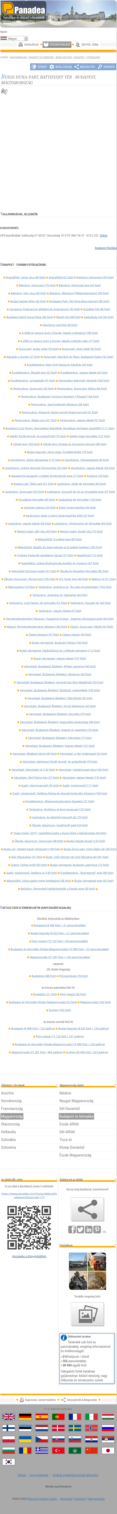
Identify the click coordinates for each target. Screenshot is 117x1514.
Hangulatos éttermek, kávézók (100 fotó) (83, 380)
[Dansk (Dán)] (58, 1428)
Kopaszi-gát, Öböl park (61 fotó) (34, 484)
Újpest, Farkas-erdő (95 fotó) (29, 865)
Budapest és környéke (41, 57)
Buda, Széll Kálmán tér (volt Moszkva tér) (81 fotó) (77, 857)
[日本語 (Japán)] (108, 1450)
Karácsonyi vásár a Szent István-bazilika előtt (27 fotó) (60, 515)
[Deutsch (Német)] (25, 1416)
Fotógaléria (93, 57)
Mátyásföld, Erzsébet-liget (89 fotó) (60, 539)
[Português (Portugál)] (58, 1416)
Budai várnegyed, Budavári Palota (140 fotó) (60, 642)
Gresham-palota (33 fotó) (40, 507)
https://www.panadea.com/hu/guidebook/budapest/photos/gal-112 (29, 1195)
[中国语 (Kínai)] (91, 1450)
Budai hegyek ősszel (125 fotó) (86, 841)
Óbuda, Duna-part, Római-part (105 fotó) (29, 579)
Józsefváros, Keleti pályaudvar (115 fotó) (36, 460)
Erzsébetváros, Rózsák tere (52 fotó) (34, 372)
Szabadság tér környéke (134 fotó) (79, 499)
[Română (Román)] (25, 1450)
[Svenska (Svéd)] (75, 1428)
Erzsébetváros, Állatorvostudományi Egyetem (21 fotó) (60, 801)
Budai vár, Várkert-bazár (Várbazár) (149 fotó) (31, 849)
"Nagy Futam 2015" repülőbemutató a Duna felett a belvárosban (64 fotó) (59, 833)
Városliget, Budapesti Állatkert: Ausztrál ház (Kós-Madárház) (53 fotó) (59, 682)
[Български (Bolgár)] (8, 1450)
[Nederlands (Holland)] (41, 1428)
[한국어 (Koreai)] (8, 1461)
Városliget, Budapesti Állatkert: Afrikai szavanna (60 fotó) (60, 666)
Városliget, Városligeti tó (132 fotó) (33, 769)
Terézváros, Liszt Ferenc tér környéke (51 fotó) (38, 603)
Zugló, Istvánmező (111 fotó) (80, 785)
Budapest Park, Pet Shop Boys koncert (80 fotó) (79, 301)
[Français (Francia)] (75, 1416)
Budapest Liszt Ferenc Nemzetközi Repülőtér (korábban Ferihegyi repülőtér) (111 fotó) (59, 428)
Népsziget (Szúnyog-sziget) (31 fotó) (33, 571)
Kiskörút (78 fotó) (97, 476)
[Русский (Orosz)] (108, 1428)
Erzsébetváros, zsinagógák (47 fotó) (32, 380)
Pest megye (60, 941)
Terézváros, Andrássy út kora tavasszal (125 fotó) (60, 809)
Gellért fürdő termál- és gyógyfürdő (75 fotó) (38, 436)
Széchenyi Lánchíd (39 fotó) (60, 325)
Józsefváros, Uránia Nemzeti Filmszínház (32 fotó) (36, 468)
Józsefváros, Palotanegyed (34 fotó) (87, 460)
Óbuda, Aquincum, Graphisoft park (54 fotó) (60, 825)
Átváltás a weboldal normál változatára (75, 1475)
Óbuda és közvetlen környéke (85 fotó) (84, 571)
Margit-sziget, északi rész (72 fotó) (81, 531)
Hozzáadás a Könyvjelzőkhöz (29, 1256)
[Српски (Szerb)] (108, 1439)
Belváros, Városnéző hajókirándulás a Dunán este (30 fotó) (58, 888)
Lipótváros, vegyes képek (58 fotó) (29, 523)
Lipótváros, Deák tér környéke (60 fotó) (81, 484)
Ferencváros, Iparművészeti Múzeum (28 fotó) (60, 404)
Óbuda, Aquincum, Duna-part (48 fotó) (39, 841)
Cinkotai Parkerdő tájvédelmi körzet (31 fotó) (45, 555)
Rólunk (22, 1475)
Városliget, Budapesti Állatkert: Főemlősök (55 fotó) (59, 698)
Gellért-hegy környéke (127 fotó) (89, 436)
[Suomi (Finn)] (8, 1428)
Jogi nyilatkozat (38, 1475)
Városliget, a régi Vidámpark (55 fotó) (83, 753)
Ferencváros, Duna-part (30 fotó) (33, 388)
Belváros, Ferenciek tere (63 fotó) (80, 285)
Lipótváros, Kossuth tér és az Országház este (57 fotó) (81, 492)
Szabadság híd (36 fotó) (99, 317)
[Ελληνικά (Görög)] (41, 1450)
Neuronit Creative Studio (42, 1499)
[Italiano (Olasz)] (91, 1416)
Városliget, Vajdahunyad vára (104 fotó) (83, 769)
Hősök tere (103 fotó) (26, 444)
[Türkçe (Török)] (58, 1450)
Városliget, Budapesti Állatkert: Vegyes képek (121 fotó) (60, 746)
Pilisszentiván (73, 976)
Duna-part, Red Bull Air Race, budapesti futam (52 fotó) (78, 357)
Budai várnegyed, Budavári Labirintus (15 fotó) (79, 865)
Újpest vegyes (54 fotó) (76, 634)
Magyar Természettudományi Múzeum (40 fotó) (37, 626)
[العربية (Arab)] (75, 1450)
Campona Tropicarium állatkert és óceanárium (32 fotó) (44, 309)
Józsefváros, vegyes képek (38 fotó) (93, 468)
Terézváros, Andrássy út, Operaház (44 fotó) (59, 595)
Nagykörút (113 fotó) (90, 555)
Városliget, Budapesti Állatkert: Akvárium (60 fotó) (59, 674)
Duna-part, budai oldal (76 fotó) (39, 349)
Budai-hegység (64, 57)
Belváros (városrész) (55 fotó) (95, 277)
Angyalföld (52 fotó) (61, 277)
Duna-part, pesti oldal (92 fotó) (81, 349)
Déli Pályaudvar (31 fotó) (26, 857)
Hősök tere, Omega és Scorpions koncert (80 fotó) (74, 444)
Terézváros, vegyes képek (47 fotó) (59, 611)
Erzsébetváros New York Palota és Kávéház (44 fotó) (60, 364)
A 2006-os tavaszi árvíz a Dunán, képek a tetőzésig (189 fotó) (60, 333)
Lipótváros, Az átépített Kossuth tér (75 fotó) (60, 817)
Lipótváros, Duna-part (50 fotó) (24, 492)
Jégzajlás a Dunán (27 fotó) (23, 357)
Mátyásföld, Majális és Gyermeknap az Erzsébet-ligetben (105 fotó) (60, 547)
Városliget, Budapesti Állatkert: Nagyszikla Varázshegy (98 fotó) (60, 722)
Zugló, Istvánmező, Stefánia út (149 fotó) (31, 873)
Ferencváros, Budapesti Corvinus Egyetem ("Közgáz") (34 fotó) (60, 396)
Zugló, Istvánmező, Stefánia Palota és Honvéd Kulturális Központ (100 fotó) (59, 793)
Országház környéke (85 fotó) (36, 499)
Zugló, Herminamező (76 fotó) (40, 785)
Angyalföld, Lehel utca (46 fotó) (25, 277)
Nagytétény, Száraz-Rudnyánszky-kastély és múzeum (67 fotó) (60, 563)
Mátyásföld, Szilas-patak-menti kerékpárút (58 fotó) (38, 881)
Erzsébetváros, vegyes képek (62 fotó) (84, 372)
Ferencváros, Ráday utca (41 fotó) (36, 420)
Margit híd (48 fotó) (68, 317)
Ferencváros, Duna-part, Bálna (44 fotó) (82, 388)
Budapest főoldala (106, 248)
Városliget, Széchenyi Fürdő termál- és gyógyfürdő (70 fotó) (59, 761)
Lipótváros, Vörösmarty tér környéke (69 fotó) (83, 523)
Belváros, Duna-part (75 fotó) (37, 285)
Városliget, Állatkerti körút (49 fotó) (35, 753)
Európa (60, 1010)
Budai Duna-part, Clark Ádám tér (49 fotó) (90, 849)
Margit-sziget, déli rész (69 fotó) (37, 531)
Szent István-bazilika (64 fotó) (77, 507)
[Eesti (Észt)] (25, 1428)
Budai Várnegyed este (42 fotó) (93, 881)
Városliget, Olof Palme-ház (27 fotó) (36, 777)
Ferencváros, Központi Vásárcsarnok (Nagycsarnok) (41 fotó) (60, 412)
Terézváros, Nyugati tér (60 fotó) (90, 603)
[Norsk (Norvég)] (91, 1428)
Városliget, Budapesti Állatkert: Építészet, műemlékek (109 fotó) (60, 690)
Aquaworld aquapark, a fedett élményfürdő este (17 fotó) (47, 476)
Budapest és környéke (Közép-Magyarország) (60, 949)
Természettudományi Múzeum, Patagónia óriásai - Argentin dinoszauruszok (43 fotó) (60, 619)
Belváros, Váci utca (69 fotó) (28, 293)
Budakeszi (44, 976)
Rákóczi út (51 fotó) (103, 579)
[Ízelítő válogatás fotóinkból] (87, 1314)
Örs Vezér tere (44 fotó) (73, 579)
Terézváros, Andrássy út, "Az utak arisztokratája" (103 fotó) (75, 587)
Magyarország (18, 57)
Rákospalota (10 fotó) (21, 587)
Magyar (12, 39)
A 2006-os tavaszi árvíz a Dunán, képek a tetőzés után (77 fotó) (59, 341)
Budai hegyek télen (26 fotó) (28, 301)
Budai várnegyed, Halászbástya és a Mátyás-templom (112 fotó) (59, 650)
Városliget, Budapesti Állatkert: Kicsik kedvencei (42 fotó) (60, 706)
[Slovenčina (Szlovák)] (58, 1439)
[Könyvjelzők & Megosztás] (87, 1209)
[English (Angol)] (8, 1416)
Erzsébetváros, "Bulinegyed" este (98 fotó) (86, 873)
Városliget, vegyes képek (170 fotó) (84, 777)
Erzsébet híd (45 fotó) (96, 309)
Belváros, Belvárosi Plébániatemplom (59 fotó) (79, 293)
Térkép (103, 235)
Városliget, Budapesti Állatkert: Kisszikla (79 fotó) (60, 714)
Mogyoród (66, 1499)
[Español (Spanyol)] (41, 1416)
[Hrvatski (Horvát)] (91, 1439)
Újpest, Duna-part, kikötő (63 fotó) (91, 626)
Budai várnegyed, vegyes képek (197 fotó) (60, 658)
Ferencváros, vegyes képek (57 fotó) (82, 420)
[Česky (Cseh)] (41, 1439)
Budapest (79, 57)
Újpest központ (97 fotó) (44, 634)
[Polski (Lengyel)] (8, 1439)
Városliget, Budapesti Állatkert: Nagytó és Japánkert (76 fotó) (60, 730)
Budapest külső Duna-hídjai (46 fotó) (29, 317)
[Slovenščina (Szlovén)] (75, 1439)
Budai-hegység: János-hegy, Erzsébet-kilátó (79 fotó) (60, 452)
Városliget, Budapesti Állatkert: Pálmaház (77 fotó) (60, 738)
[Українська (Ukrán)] (25, 1439)
